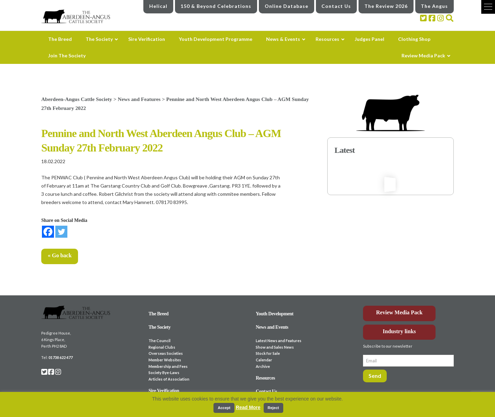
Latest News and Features (278, 340)
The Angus (434, 6)
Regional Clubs (161, 347)
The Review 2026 (386, 6)
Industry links (399, 331)
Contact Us (336, 6)
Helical (158, 6)
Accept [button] (224, 408)
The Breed (158, 313)
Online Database (286, 6)
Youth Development (275, 313)
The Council (159, 340)
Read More (248, 407)
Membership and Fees (168, 366)
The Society (159, 327)
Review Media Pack (399, 312)
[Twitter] (61, 232)
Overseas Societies (165, 353)
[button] (488, 7)
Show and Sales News (275, 347)
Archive (263, 366)
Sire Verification (163, 390)
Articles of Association (168, 379)
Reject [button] (273, 408)
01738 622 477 (60, 357)
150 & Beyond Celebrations (215, 6)
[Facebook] (48, 232)
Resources (265, 378)
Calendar (264, 360)
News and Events (272, 327)
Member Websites (164, 360)
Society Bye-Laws (163, 372)
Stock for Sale (268, 353)
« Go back (60, 255)
